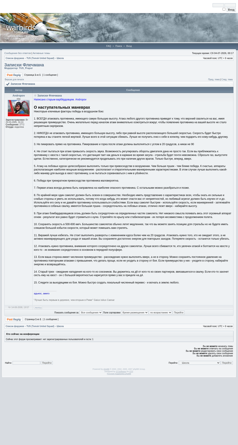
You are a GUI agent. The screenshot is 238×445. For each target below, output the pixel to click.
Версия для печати (14, 79)
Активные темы (41, 53)
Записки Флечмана (24, 64)
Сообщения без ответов (17, 53)
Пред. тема (214, 79)
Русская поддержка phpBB (119, 374)
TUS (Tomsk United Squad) (40, 58)
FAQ (108, 46)
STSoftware (121, 371)
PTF (131, 371)
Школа (60, 58)
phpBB (106, 369)
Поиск (118, 46)
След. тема (227, 79)
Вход (129, 46)
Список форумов (15, 58)
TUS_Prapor (26, 68)
